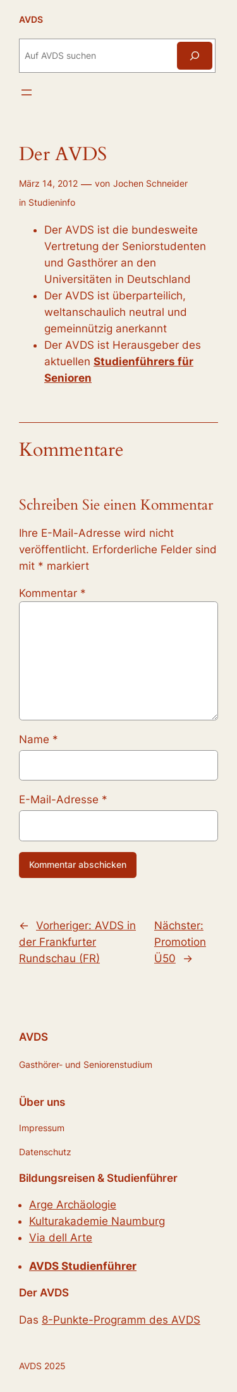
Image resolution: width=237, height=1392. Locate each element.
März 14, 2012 (48, 183)
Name (38, 739)
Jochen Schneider (150, 183)
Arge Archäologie (72, 1204)
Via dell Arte (60, 1237)
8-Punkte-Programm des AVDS (121, 1320)
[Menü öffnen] (26, 92)
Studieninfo (51, 202)
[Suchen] (194, 55)
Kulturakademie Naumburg (97, 1221)
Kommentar (52, 593)
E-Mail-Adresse (63, 799)
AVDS (31, 19)
